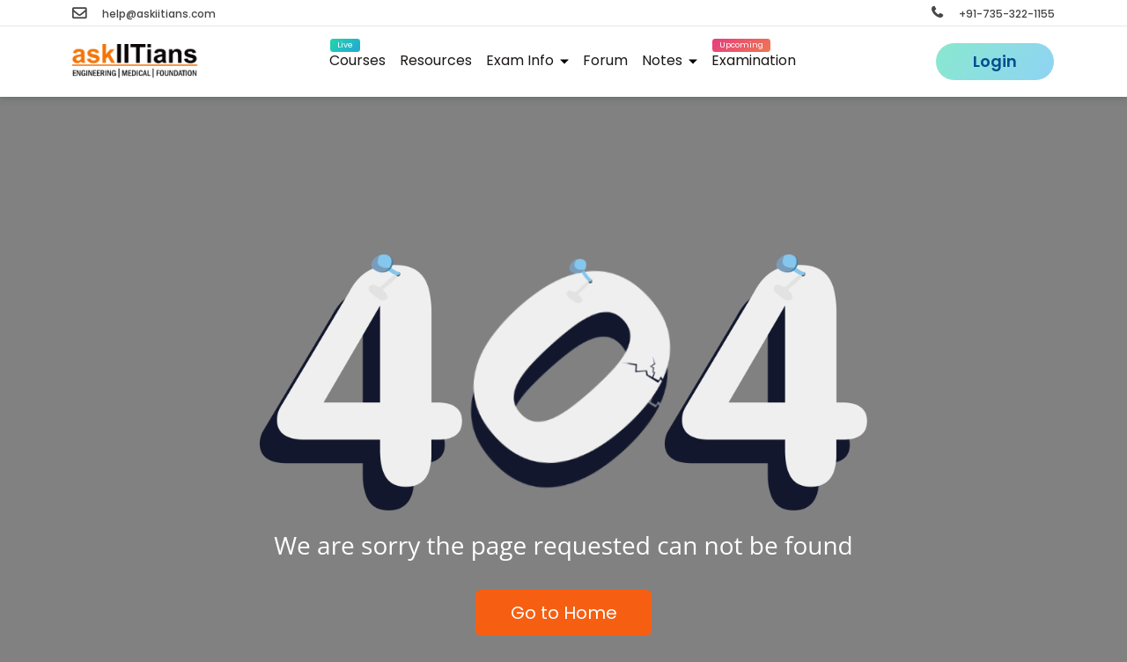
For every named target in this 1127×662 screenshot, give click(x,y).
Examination (753, 57)
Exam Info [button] (527, 60)
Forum (605, 60)
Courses (357, 57)
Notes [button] (669, 60)
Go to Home (564, 612)
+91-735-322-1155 (993, 13)
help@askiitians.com (144, 13)
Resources (436, 60)
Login (995, 61)
